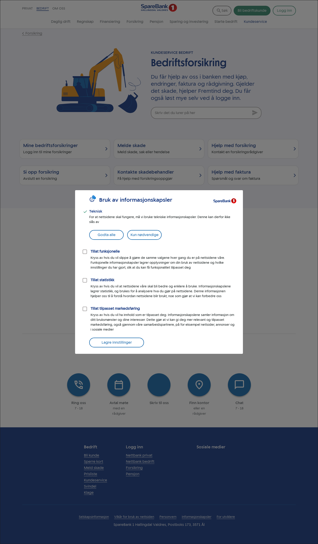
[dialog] (159, 272)
